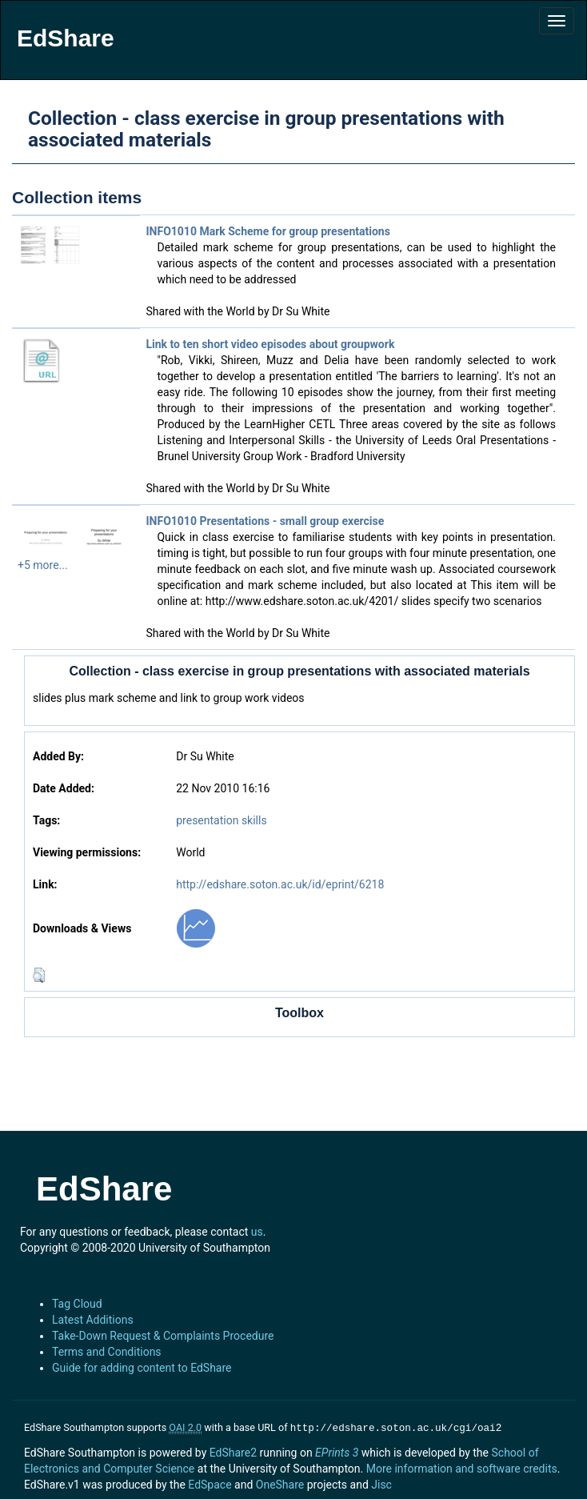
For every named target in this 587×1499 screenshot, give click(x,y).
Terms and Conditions (107, 1351)
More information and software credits (461, 1467)
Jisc (381, 1483)
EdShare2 (233, 1451)
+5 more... (43, 565)
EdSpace (209, 1483)
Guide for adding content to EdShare (142, 1367)
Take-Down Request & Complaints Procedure (163, 1335)
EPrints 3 (336, 1451)
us (257, 1231)
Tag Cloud (77, 1303)
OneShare (280, 1483)
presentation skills (221, 820)
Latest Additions (93, 1319)
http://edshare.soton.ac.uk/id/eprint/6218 (280, 884)
